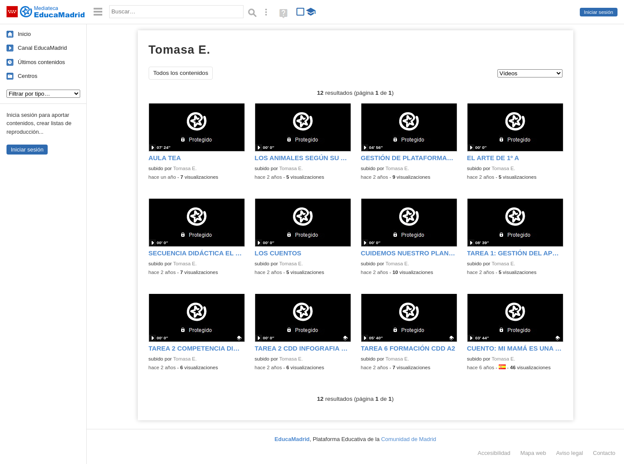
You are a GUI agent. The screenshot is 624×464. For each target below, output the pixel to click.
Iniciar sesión (598, 12)
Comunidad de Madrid (408, 439)
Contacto (604, 453)
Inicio (24, 34)
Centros (27, 76)
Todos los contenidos (180, 73)
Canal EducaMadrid (42, 48)
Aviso (569, 453)
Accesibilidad (494, 453)
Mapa (533, 453)
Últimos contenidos (41, 62)
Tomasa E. (185, 168)
